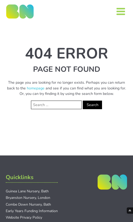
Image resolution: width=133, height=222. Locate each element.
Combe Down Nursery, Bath (28, 204)
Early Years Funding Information (32, 210)
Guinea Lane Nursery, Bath (27, 191)
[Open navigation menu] (120, 11)
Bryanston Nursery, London (28, 197)
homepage (36, 88)
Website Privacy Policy (24, 217)
